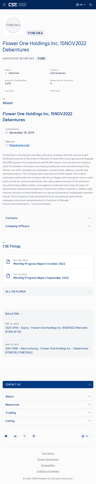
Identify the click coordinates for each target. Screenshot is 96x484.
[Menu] (4, 4)
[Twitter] (24, 436)
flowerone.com (19, 145)
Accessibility (48, 465)
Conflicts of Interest (48, 471)
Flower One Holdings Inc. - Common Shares (27, 203)
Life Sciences (58, 73)
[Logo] (18, 4)
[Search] (91, 4)
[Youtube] (6, 436)
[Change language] (80, 4)
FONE (41, 58)
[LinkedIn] (15, 436)
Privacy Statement (48, 459)
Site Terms (48, 453)
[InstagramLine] (34, 436)
